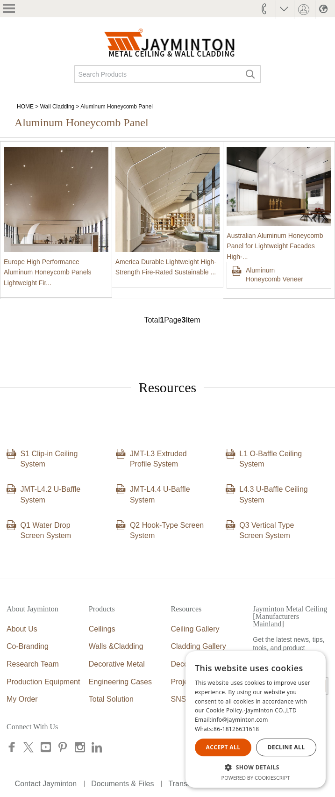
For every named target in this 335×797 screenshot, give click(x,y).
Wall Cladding (57, 106)
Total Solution (111, 699)
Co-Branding (28, 646)
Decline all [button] (286, 747)
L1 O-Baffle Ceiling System (270, 459)
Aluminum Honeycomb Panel (116, 106)
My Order (22, 699)
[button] (255, 767)
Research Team (33, 664)
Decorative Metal (117, 664)
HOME (25, 106)
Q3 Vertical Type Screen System (266, 530)
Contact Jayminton (46, 784)
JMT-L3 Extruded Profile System (158, 459)
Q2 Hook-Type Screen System (167, 530)
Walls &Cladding (116, 646)
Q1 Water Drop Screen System (46, 530)
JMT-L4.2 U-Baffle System (51, 494)
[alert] (255, 719)
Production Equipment (43, 682)
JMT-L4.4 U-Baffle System (160, 494)
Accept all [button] (223, 747)
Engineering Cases (120, 682)
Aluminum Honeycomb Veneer (274, 274)
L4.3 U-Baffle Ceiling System (273, 494)
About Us (22, 629)
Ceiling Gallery (195, 629)
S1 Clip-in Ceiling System (49, 459)
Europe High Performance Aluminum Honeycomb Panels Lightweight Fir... (48, 272)
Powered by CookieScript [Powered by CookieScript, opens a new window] (255, 777)
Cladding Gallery (198, 646)
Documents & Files (122, 784)
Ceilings (102, 629)
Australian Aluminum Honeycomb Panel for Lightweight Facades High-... (275, 246)
